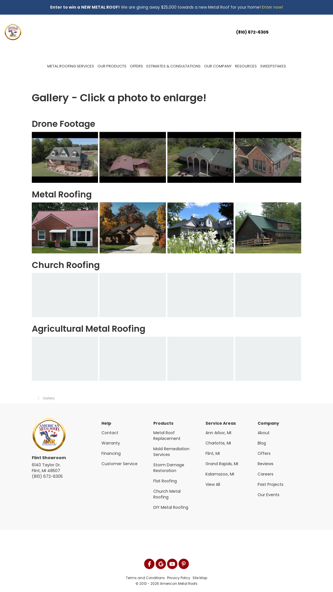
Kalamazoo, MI (219, 474)
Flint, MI (212, 453)
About (264, 433)
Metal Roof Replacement (167, 435)
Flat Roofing (165, 481)
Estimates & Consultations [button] (173, 66)
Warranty (110, 443)
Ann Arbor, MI (218, 433)
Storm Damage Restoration (168, 467)
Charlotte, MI (218, 443)
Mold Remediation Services (171, 451)
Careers (265, 474)
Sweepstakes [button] (273, 66)
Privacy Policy (178, 578)
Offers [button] (136, 66)
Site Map (200, 578)
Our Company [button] (218, 66)
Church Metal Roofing (167, 494)
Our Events (268, 495)
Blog (262, 443)
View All (212, 484)
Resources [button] (246, 66)
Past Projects (270, 484)
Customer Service (119, 464)
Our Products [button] (111, 66)
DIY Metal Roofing (170, 507)
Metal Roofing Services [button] (70, 66)
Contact (109, 433)
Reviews (265, 464)
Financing (111, 453)
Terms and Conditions (145, 578)
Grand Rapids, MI (221, 464)
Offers (264, 453)
